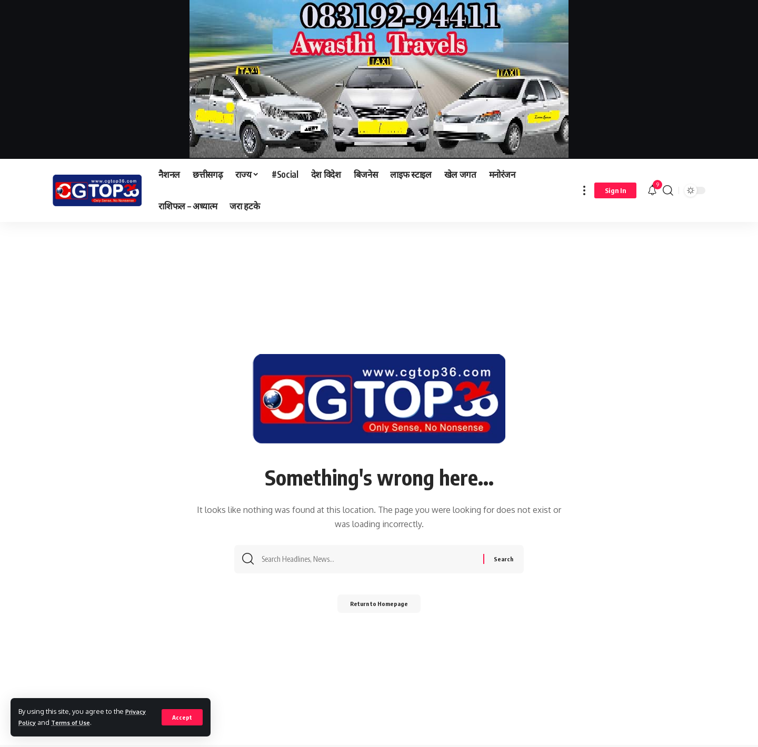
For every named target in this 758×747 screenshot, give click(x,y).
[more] (584, 190)
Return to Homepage (379, 607)
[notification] (652, 190)
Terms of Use (76, 722)
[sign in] (615, 190)
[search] (668, 190)
